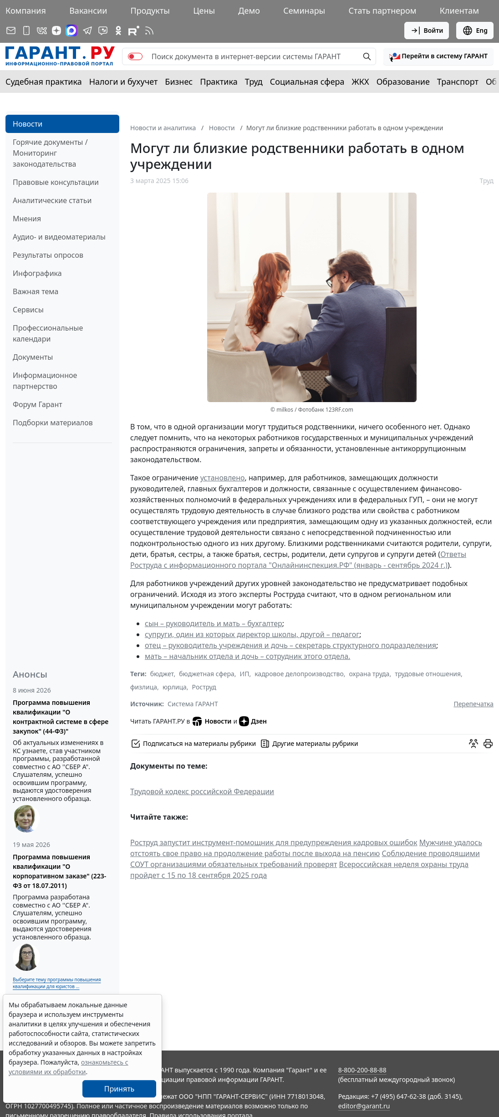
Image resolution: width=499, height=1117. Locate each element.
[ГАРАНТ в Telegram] (87, 30)
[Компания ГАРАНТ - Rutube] (133, 30)
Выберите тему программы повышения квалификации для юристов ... (57, 982)
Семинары (304, 10)
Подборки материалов (53, 423)
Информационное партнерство (45, 380)
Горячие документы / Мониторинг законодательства (50, 153)
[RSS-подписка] (149, 30)
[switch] (135, 56)
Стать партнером (383, 10)
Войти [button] (426, 30)
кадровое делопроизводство (299, 673)
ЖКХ (360, 81)
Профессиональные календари (48, 333)
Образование (403, 81)
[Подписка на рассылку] (10, 30)
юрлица (175, 687)
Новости (27, 124)
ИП (245, 673)
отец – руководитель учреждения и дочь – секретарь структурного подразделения (290, 645)
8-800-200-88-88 (362, 1070)
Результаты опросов (48, 255)
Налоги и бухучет (123, 81)
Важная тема (36, 291)
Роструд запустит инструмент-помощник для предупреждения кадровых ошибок (274, 842)
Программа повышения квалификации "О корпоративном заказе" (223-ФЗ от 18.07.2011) (59, 871)
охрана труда (369, 673)
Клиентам (459, 10)
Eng (475, 30)
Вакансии (88, 10)
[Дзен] (56, 30)
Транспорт (458, 81)
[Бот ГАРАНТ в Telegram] (102, 30)
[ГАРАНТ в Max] (71, 30)
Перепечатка (473, 703)
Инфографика (37, 273)
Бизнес (179, 81)
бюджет (162, 673)
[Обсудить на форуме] (473, 743)
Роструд (204, 687)
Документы (33, 357)
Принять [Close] (119, 1089)
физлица (143, 687)
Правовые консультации (56, 182)
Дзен (253, 721)
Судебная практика (43, 81)
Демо (249, 10)
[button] (438, 56)
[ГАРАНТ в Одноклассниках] (118, 30)
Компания (25, 10)
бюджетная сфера (206, 673)
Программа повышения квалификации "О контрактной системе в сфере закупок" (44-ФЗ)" (60, 716)
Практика (218, 81)
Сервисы (28, 310)
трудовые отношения (428, 673)
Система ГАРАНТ (193, 703)
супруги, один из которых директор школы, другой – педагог (252, 634)
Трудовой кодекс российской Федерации (202, 791)
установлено (222, 478)
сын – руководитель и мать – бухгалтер (213, 623)
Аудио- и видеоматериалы (59, 237)
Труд (254, 81)
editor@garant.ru (364, 1106)
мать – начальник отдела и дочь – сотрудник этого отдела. (247, 656)
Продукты (150, 10)
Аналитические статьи (52, 200)
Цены (204, 10)
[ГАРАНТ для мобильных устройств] (26, 30)
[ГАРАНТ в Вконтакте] (41, 30)
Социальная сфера (307, 81)
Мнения (27, 219)
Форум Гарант (37, 404)
